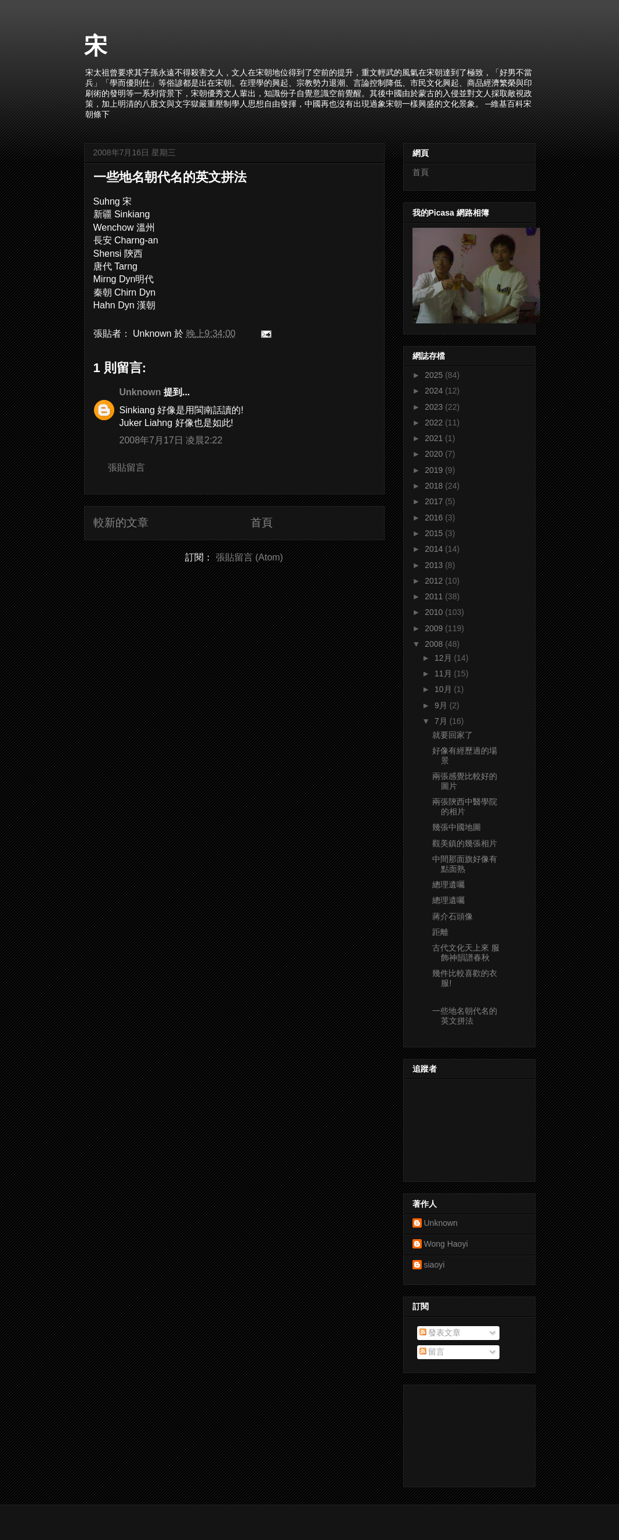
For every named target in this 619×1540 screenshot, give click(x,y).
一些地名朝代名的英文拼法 (170, 177)
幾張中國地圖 (456, 827)
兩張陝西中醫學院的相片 (464, 806)
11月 (444, 673)
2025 (435, 375)
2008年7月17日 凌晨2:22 (171, 440)
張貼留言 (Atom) (249, 557)
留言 (432, 1351)
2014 (435, 549)
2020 (435, 453)
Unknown (140, 392)
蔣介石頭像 (452, 916)
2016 (435, 517)
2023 (435, 407)
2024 (435, 390)
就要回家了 (452, 735)
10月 (444, 689)
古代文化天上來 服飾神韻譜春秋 (465, 952)
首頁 (262, 522)
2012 (435, 580)
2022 (435, 422)
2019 (435, 470)
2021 (435, 438)
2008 (435, 644)
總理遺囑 (448, 884)
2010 (435, 612)
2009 (435, 628)
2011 (435, 596)
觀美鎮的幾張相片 (464, 843)
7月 (442, 721)
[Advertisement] (464, 1432)
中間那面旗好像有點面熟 (464, 863)
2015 (435, 533)
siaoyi (434, 1264)
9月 (442, 705)
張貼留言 (126, 467)
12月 (444, 657)
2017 (435, 501)
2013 (435, 565)
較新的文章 (121, 522)
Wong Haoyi (446, 1243)
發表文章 (440, 1332)
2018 (435, 485)
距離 (440, 932)
